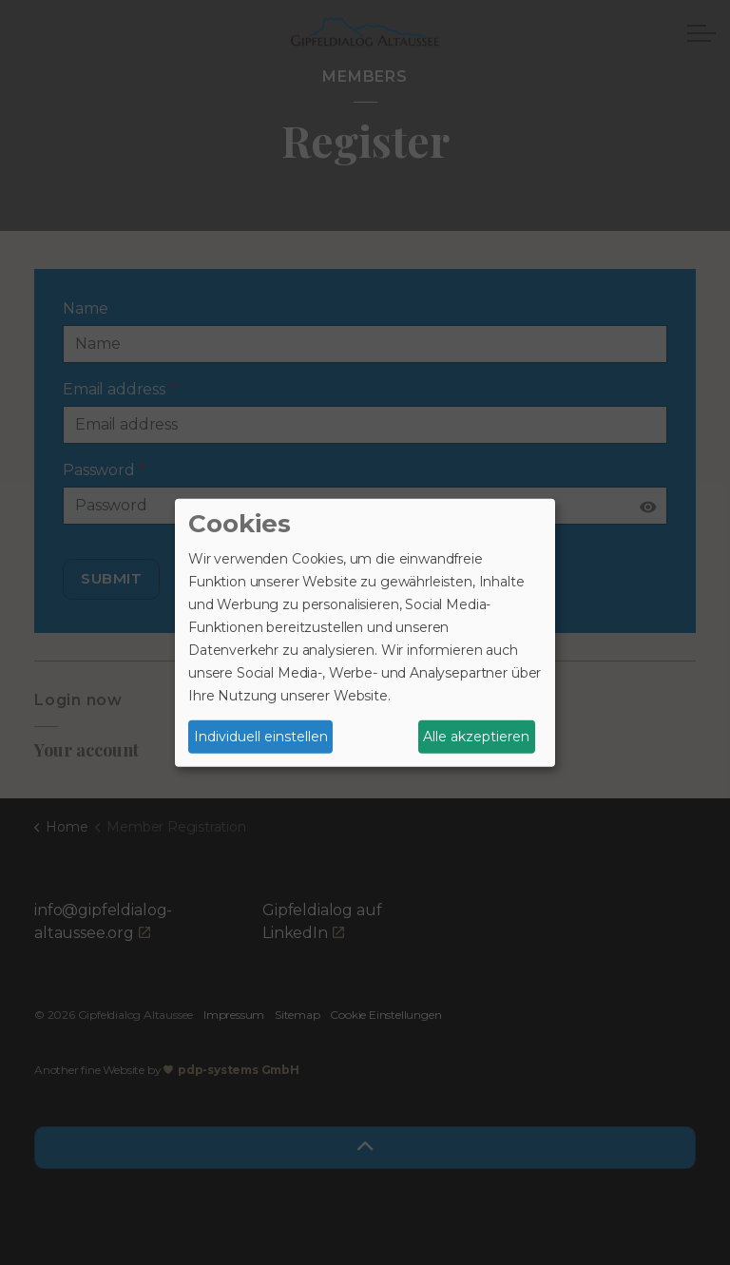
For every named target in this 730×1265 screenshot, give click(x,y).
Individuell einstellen (261, 736)
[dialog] (365, 632)
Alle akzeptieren (476, 736)
